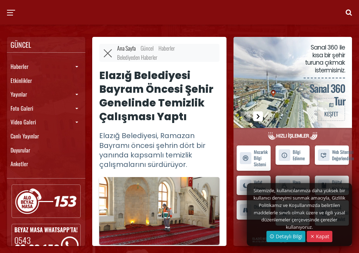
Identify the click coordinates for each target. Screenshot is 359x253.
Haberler (19, 66)
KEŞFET (331, 109)
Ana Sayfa (126, 48)
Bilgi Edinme (291, 155)
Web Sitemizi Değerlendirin (333, 155)
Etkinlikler (21, 80)
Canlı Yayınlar (25, 136)
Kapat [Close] (319, 236)
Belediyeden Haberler (137, 57)
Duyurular (20, 150)
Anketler (19, 164)
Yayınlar (19, 94)
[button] (258, 116)
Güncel (147, 48)
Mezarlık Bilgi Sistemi (253, 158)
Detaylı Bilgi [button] (286, 236)
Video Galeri (23, 122)
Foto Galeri (22, 108)
